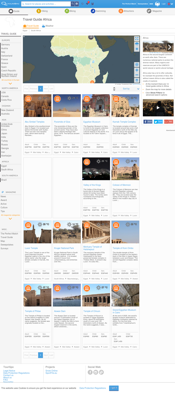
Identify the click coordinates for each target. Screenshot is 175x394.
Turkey (4, 141)
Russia (4, 145)
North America (10, 88)
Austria (4, 48)
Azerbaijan (6, 156)
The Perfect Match (9, 234)
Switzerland (6, 56)
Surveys (4, 249)
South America (10, 176)
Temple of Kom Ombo (123, 248)
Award (4, 200)
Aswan (135, 279)
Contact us (8, 375)
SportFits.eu (51, 373)
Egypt (25, 30)
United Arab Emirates (6, 125)
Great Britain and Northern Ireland (9, 75)
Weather (49, 26)
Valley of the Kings (92, 185)
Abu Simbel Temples (34, 122)
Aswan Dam (59, 311)
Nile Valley (37, 152)
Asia (4, 120)
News (3, 197)
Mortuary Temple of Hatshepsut (92, 248)
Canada (5, 96)
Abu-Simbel (49, 152)
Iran (3, 152)
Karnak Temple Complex (124, 122)
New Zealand (7, 110)
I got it (114, 388)
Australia (5, 114)
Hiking (44, 11)
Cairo (76, 152)
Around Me (78, 4)
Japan (4, 134)
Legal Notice (9, 371)
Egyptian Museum (91, 122)
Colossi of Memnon (122, 185)
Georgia (5, 148)
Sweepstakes (7, 245)
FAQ (5, 380)
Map (3, 241)
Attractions (128, 11)
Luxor (135, 152)
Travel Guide (33, 26)
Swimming (100, 11)
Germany (5, 45)
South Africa (36, 30)
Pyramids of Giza (62, 122)
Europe (6, 40)
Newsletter (8, 382)
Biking (72, 11)
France (4, 59)
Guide (16, 11)
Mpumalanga (72, 279)
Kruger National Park (64, 248)
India (3, 137)
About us (7, 378)
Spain (4, 67)
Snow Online (52, 371)
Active (4, 204)
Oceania (6, 106)
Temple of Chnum (91, 311)
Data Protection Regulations (93, 388)
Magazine (157, 11)
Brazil (4, 180)
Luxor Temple (31, 248)
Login (164, 4)
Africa (5, 162)
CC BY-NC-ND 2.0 (155, 53)
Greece (4, 63)
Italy (3, 52)
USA (3, 93)
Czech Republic (8, 71)
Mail (170, 121)
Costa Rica (6, 100)
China (4, 130)
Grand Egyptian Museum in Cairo (124, 311)
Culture (4, 208)
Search (74, 4)
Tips (3, 211)
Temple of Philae (33, 311)
